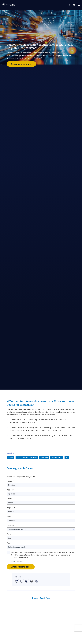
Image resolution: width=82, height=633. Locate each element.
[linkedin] (27, 581)
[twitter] (32, 581)
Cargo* (10, 534)
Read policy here (17, 561)
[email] (17, 581)
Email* (9, 498)
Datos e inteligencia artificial (27, 457)
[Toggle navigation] (79, 5)
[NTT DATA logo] (9, 5)
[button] (71, 4)
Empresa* (11, 507)
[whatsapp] (37, 581)
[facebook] (22, 581)
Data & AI (44, 457)
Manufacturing (57, 457)
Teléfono (10, 516)
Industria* (11, 525)
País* (9, 543)
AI (66, 457)
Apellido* (10, 490)
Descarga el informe (23, 64)
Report (10, 457)
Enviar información (22, 566)
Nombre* (10, 481)
